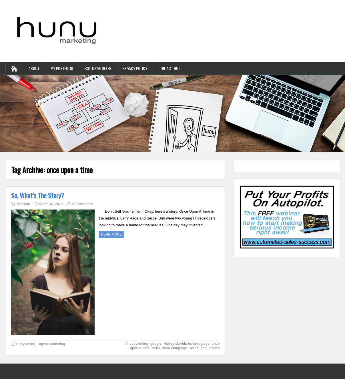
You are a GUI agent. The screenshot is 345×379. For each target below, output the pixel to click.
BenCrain (23, 204)
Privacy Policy (134, 68)
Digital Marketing (51, 344)
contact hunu (170, 68)
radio (155, 348)
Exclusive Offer (97, 68)
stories (214, 348)
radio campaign (174, 348)
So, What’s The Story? (37, 195)
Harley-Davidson (177, 343)
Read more (111, 234)
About (34, 68)
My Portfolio (62, 68)
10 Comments (82, 204)
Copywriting (25, 344)
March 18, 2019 (51, 204)
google (155, 343)
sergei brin (198, 348)
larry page (201, 343)
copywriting (138, 343)
